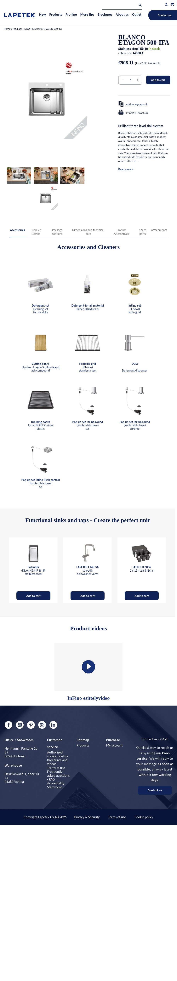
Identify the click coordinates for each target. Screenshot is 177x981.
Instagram (42, 725)
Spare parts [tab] (142, 232)
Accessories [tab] (17, 230)
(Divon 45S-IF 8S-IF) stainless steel (33, 570)
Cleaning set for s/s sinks (40, 309)
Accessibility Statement (55, 785)
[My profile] (166, 4)
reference (125, 53)
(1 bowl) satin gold (134, 309)
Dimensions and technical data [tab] (88, 232)
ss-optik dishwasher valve (87, 570)
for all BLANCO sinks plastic (40, 425)
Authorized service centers (57, 754)
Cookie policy (143, 817)
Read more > (125, 169)
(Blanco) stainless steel (87, 367)
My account (114, 745)
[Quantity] (131, 80)
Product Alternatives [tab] (121, 232)
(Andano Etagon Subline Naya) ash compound (41, 367)
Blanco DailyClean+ (87, 307)
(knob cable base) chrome (134, 425)
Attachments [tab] (159, 230)
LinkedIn (53, 725)
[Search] (122, 6)
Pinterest (31, 725)
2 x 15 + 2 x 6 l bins (141, 568)
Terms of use (56, 768)
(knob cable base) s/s (87, 425)
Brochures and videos (57, 762)
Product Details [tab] (36, 232)
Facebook (8, 725)
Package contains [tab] (57, 232)
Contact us (155, 790)
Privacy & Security (87, 817)
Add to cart (158, 80)
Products (83, 745)
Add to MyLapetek (137, 104)
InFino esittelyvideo (88, 672)
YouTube (20, 725)
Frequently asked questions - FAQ (58, 776)
